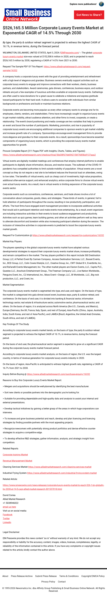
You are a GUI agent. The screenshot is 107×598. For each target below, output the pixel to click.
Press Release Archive (21, 576)
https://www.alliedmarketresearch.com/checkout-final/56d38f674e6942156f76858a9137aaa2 (49, 155)
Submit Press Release (46, 576)
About (5, 576)
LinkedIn (7, 522)
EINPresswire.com (69, 52)
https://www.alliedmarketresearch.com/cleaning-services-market (59, 467)
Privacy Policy (48, 581)
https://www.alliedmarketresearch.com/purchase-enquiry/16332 (58, 374)
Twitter (6, 518)
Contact (62, 581)
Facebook (7, 514)
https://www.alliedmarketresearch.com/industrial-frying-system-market (62, 473)
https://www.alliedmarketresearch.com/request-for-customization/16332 (68, 235)
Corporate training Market (15, 454)
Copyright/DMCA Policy (93, 576)
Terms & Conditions (69, 576)
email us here (9, 507)
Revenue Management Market (17, 460)
